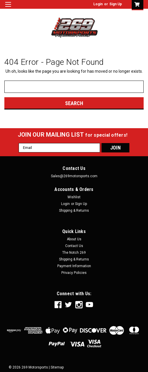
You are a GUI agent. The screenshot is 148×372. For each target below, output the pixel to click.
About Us (74, 239)
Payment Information (74, 266)
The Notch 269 (74, 253)
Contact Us (74, 246)
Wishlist (74, 197)
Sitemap (57, 367)
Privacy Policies (74, 273)
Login (98, 4)
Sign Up (115, 4)
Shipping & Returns (74, 210)
